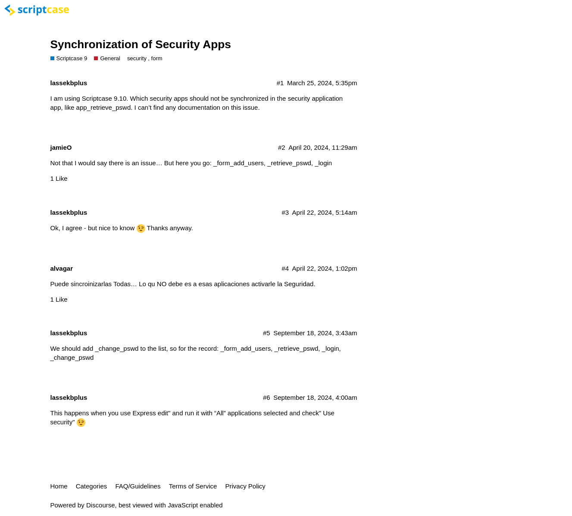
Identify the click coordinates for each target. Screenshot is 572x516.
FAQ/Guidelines (137, 486)
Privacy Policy (245, 486)
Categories (91, 486)
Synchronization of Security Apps (140, 44)
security (137, 58)
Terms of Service (193, 486)
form (157, 58)
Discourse (100, 505)
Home (59, 486)
